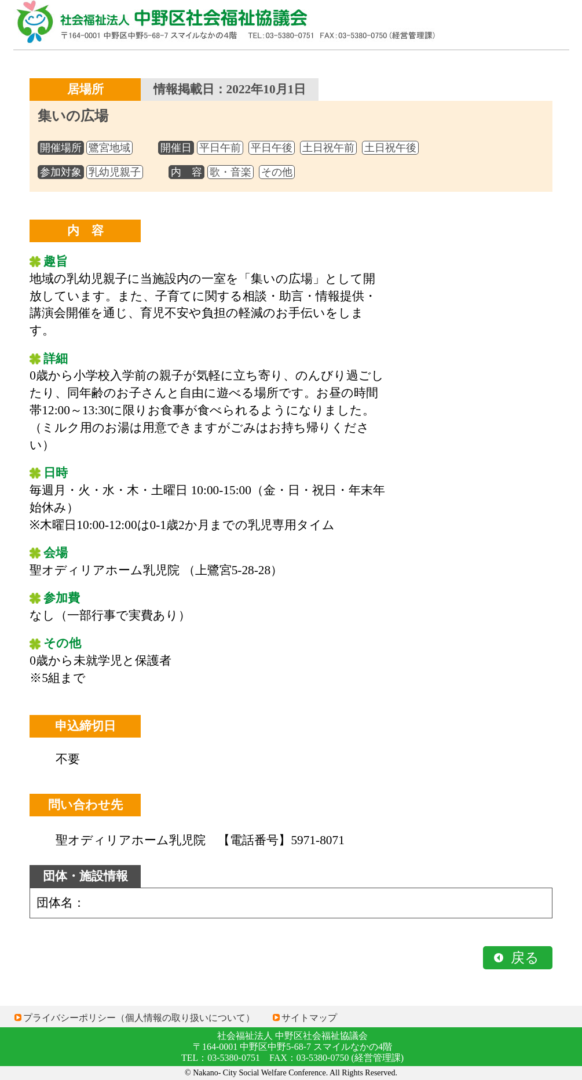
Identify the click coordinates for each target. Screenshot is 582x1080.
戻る (525, 957)
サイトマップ (309, 1018)
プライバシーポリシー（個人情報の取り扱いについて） (139, 1018)
